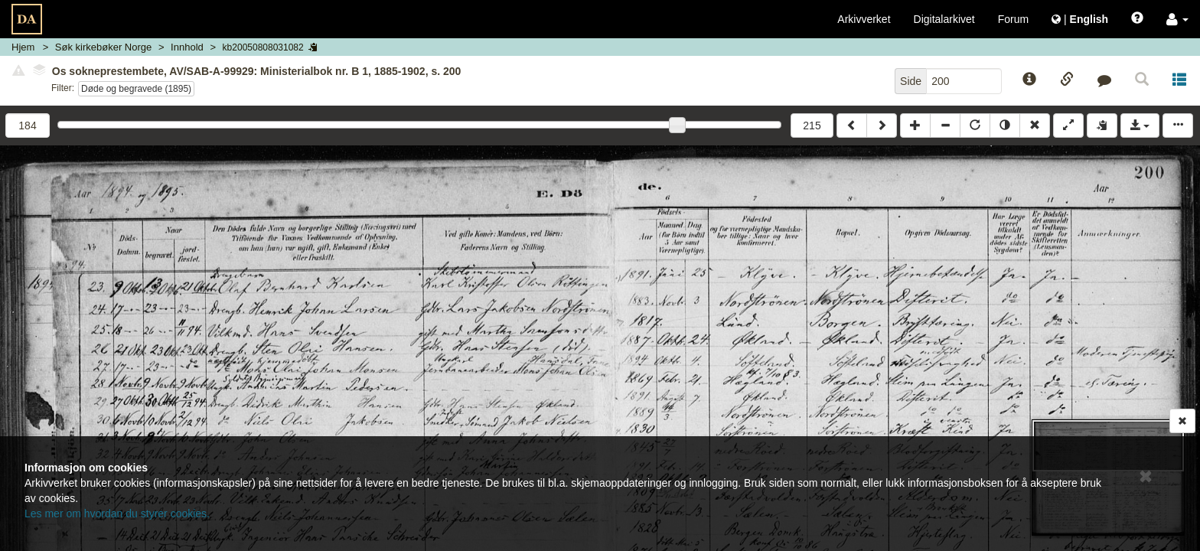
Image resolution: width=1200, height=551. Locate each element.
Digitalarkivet (944, 19)
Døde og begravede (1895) (136, 88)
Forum (1013, 19)
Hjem (22, 47)
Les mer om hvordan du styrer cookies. (117, 513)
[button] (1177, 19)
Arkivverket (863, 19)
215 (811, 125)
